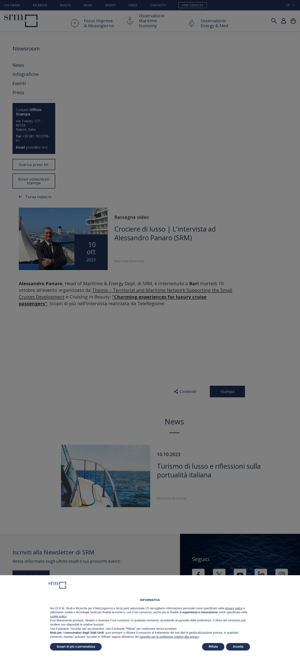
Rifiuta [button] (213, 646)
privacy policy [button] (233, 608)
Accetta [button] (238, 646)
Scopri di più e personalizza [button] (76, 646)
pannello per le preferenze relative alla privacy (169, 636)
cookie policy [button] (58, 616)
